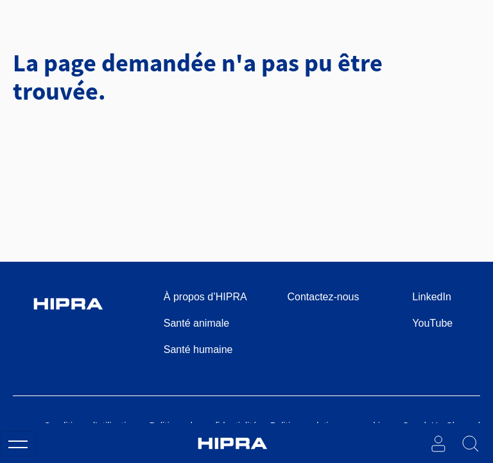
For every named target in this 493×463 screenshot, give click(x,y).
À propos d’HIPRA (205, 296)
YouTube (432, 323)
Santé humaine (198, 349)
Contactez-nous (323, 296)
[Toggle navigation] (18, 444)
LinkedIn (431, 296)
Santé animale (196, 323)
